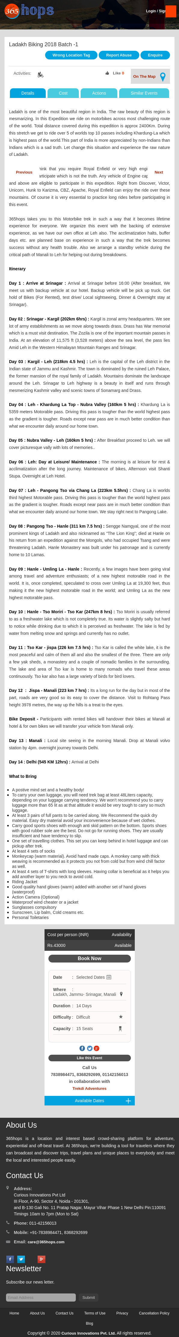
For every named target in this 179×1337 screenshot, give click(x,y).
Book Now (89, 958)
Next (159, 172)
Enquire (155, 55)
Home (14, 1313)
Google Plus (97, 1049)
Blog (89, 1323)
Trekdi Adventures (89, 1088)
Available (123, 945)
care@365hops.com (46, 1242)
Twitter (90, 1049)
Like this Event (89, 1058)
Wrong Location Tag (71, 55)
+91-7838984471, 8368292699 (59, 1232)
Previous (24, 172)
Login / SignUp (158, 11)
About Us (37, 1313)
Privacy (122, 1313)
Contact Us (64, 1313)
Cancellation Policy (154, 1313)
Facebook (82, 1049)
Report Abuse (119, 55)
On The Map (150, 77)
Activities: (22, 73)
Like (117, 73)
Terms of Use (95, 1313)
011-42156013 (42, 1223)
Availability (122, 934)
